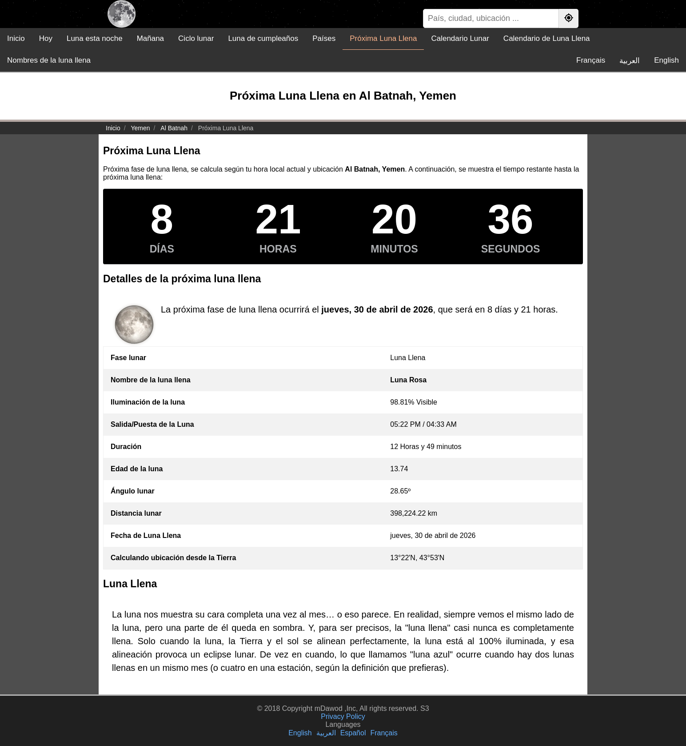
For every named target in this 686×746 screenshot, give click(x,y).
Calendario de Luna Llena (546, 38)
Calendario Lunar (460, 38)
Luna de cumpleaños (263, 38)
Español (353, 733)
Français (590, 60)
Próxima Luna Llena (383, 38)
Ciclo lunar (196, 38)
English (666, 60)
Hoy (45, 38)
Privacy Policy (343, 716)
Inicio (16, 38)
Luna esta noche (95, 38)
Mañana (150, 38)
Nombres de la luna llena (49, 60)
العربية (629, 60)
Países (323, 38)
